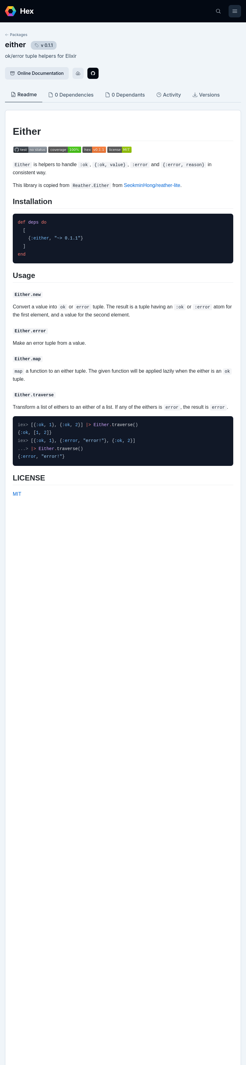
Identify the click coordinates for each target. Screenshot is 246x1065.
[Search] (218, 11)
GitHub (19, 864)
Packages (16, 34)
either (15, 44)
